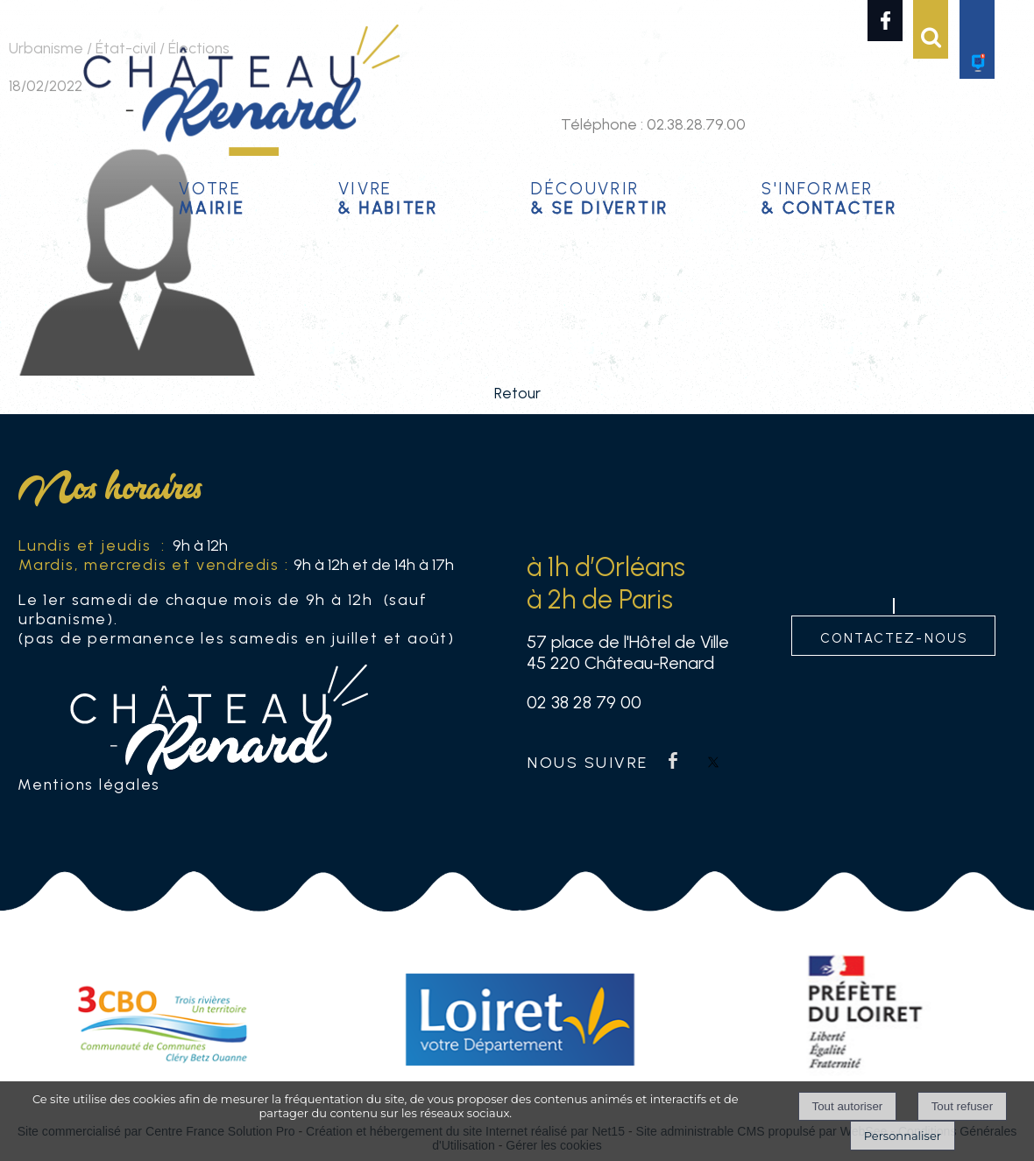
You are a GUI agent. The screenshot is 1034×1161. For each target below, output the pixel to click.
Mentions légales (89, 784)
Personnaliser (902, 1136)
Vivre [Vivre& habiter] (388, 196)
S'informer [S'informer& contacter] (829, 196)
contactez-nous (894, 636)
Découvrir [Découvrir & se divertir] (600, 196)
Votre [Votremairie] (211, 196)
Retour (517, 392)
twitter (713, 760)
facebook (673, 760)
